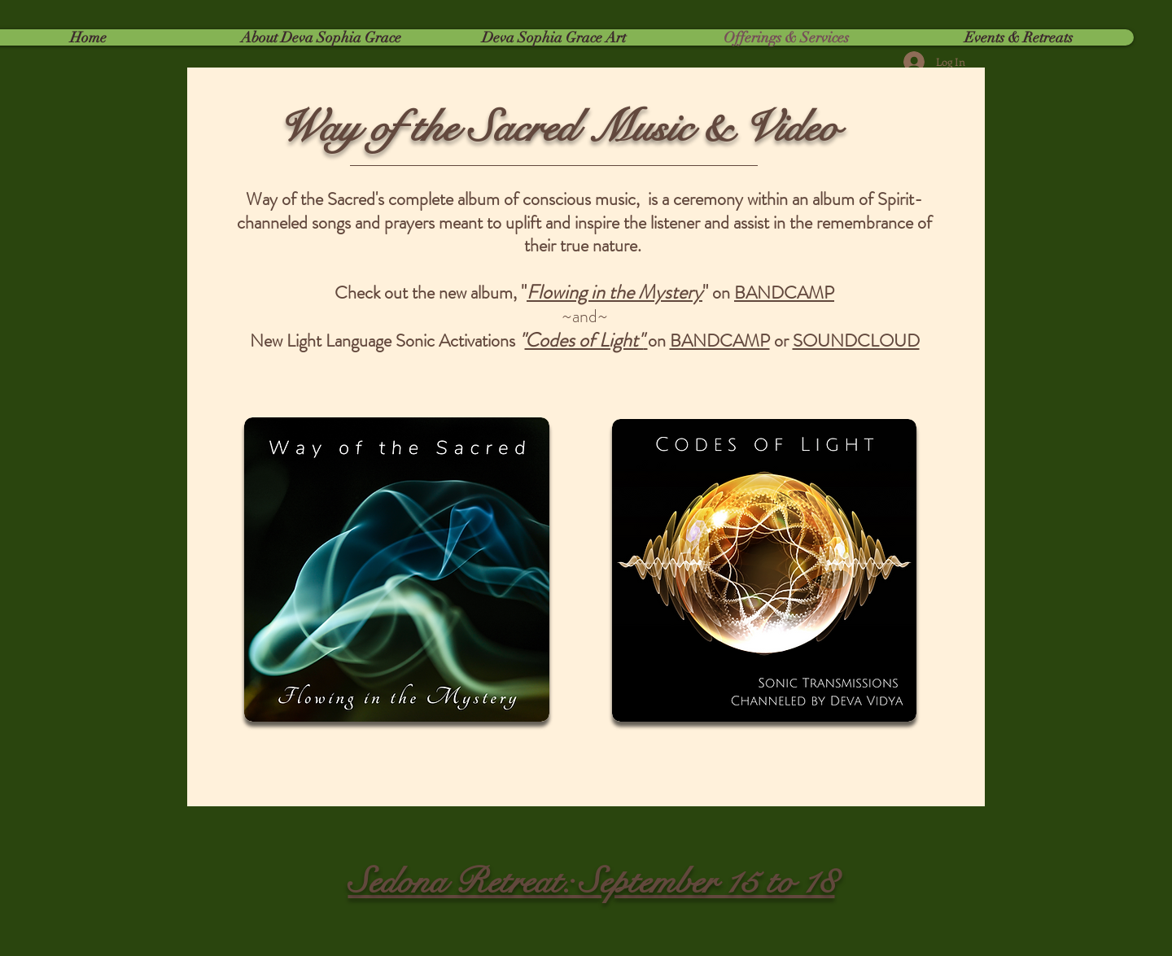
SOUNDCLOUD (856, 340)
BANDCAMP (784, 292)
